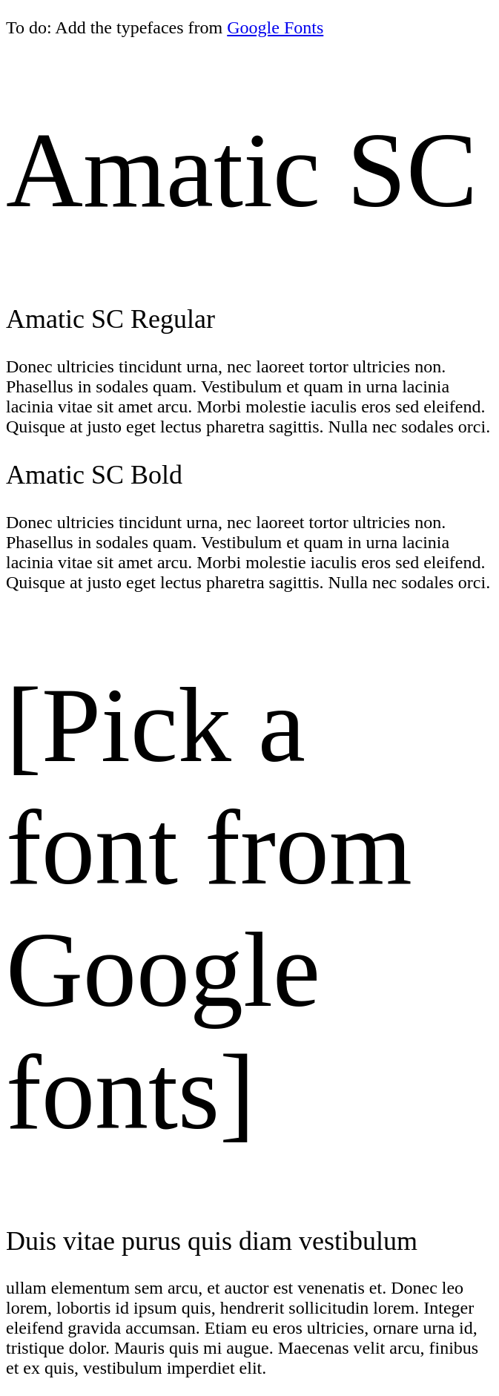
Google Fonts (275, 27)
